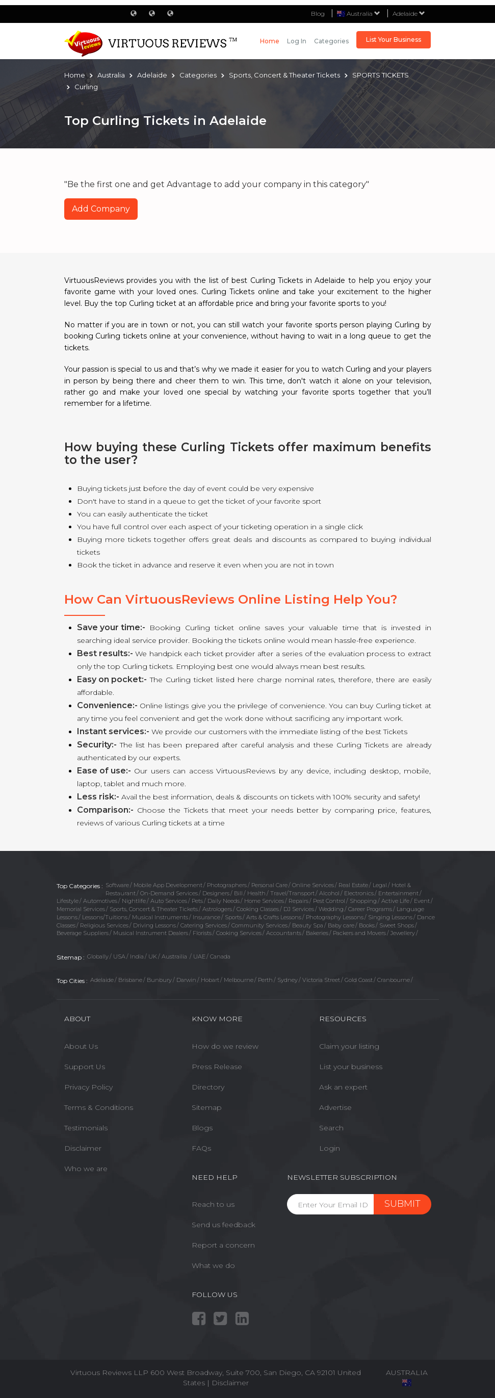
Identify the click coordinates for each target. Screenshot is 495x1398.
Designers (215, 893)
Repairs (298, 900)
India (137, 956)
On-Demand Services (169, 893)
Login (329, 1148)
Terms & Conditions (98, 1107)
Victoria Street (321, 979)
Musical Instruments (160, 917)
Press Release (217, 1066)
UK (152, 956)
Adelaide (409, 13)
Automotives (100, 900)
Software (117, 885)
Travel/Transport (292, 893)
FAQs (201, 1148)
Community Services (259, 925)
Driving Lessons (154, 925)
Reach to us (213, 1204)
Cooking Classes (258, 909)
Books (367, 925)
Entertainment (398, 893)
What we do (213, 1265)
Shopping (363, 900)
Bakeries (317, 933)
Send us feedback (223, 1224)
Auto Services (168, 900)
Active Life (395, 900)
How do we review (225, 1046)
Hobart (210, 979)
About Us (81, 1046)
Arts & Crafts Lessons (273, 917)
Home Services (264, 900)
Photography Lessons (334, 917)
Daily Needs (223, 900)
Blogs (202, 1127)
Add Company (101, 209)
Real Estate (353, 885)
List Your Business (393, 39)
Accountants (283, 933)
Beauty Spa (307, 925)
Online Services (313, 885)
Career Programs (370, 909)
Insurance (206, 917)
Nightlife (134, 900)
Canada (220, 956)
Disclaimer (82, 1148)
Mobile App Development (168, 885)
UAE (199, 956)
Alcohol (329, 893)
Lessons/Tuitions (104, 917)
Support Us (84, 1066)
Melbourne (238, 979)
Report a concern (223, 1245)
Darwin (186, 979)
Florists (202, 933)
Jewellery (402, 933)
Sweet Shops (396, 925)
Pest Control (329, 900)
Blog (318, 13)
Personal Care (269, 885)
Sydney (287, 979)
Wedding (331, 909)
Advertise (335, 1107)
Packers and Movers (359, 933)
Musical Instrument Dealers (150, 933)
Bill (238, 893)
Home (269, 41)
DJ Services (298, 909)
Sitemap (207, 1107)
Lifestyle (68, 900)
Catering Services (203, 925)
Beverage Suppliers (83, 933)
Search (331, 1127)
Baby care (341, 925)
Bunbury (159, 979)
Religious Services (104, 925)
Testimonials (86, 1127)
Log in (296, 41)
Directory (208, 1087)
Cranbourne (393, 979)
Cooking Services (239, 933)
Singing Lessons (390, 917)
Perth (265, 979)
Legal (380, 885)
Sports (233, 917)
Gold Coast (359, 979)
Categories (331, 41)
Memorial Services (81, 909)
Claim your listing (349, 1046)
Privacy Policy (88, 1087)
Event (422, 900)
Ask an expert (343, 1087)
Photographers (227, 885)
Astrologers (217, 909)
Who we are (86, 1168)
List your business (350, 1066)
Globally (98, 956)
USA (119, 956)
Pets (197, 900)
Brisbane (130, 979)
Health (256, 893)
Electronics (359, 893)
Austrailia (175, 956)
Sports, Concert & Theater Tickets (154, 909)
